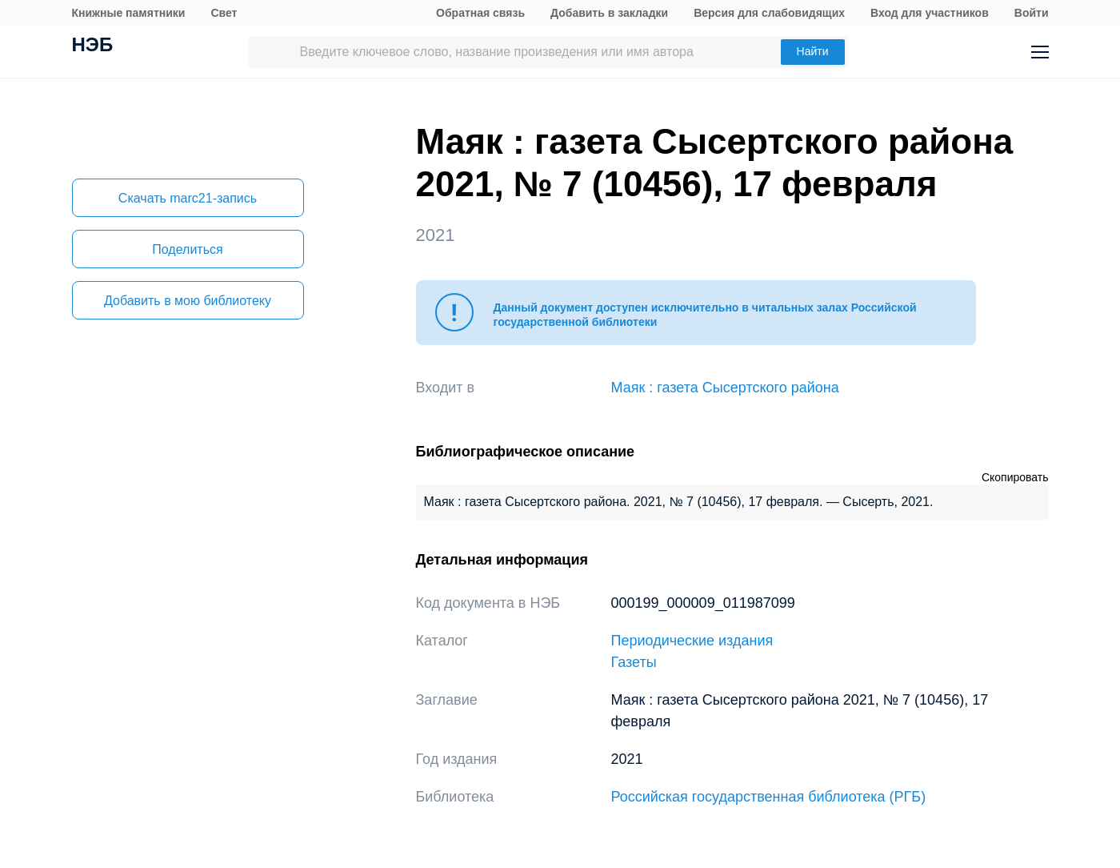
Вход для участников (929, 12)
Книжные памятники (129, 12)
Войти (1031, 12)
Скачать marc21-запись (187, 198)
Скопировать (1015, 477)
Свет (223, 12)
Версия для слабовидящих (769, 12)
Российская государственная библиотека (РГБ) (768, 797)
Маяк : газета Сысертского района (725, 388)
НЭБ (93, 46)
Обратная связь (480, 12)
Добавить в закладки (609, 12)
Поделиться (187, 249)
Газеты (634, 662)
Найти (813, 51)
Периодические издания (692, 641)
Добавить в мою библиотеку (187, 300)
